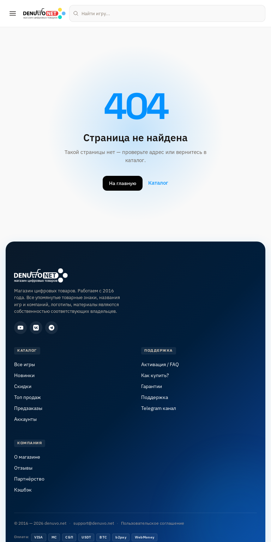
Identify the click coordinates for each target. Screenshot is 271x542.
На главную (122, 183)
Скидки (22, 386)
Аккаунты (25, 419)
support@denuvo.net (93, 523)
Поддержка (154, 397)
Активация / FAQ (160, 364)
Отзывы (23, 468)
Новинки (24, 375)
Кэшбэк (23, 490)
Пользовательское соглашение (152, 523)
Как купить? (155, 375)
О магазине (27, 457)
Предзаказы (28, 408)
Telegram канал (158, 408)
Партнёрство (29, 479)
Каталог (158, 182)
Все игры (24, 364)
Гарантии (151, 386)
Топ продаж (27, 397)
